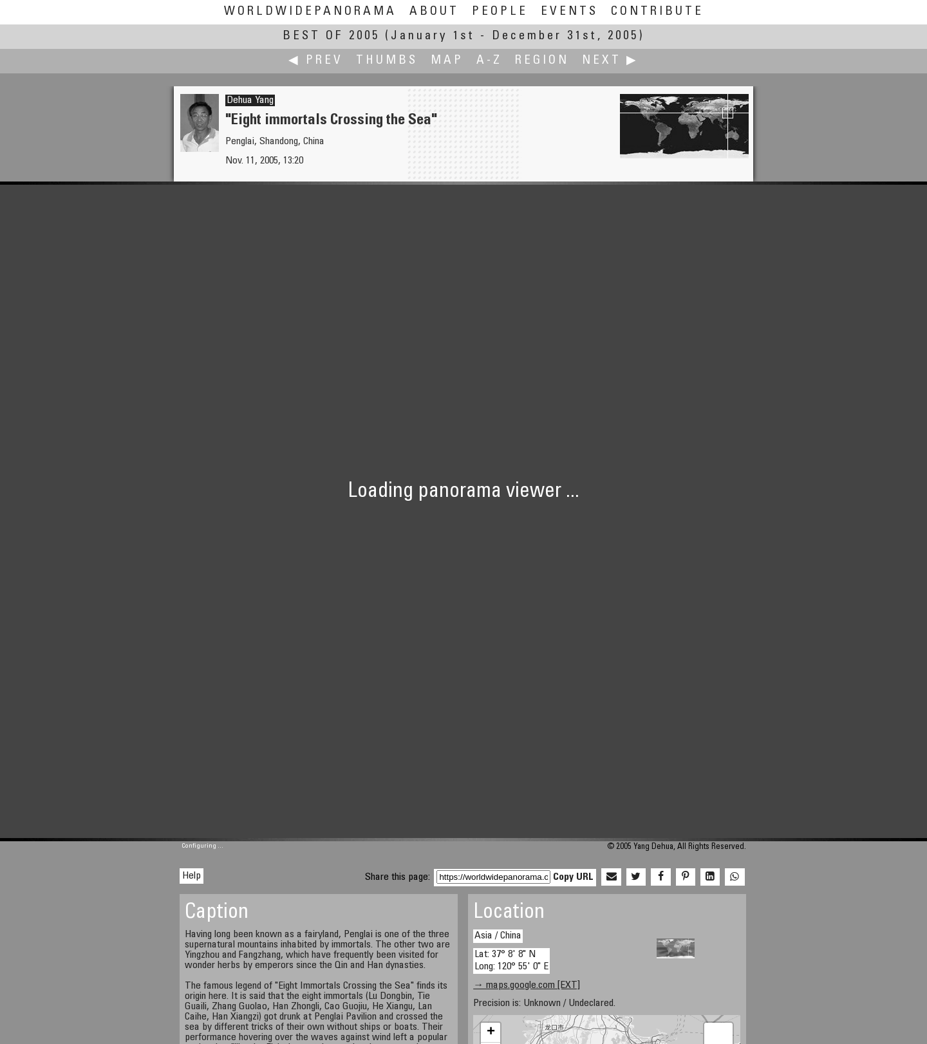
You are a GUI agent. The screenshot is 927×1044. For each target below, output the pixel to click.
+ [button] (491, 1032)
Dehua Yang (250, 100)
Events (569, 12)
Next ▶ (610, 61)
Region (542, 61)
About (434, 12)
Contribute (657, 12)
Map (447, 61)
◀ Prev (315, 61)
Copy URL (573, 877)
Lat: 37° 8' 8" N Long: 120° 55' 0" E (511, 960)
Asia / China (497, 936)
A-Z (489, 61)
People (500, 12)
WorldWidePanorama (310, 12)
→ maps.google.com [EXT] (526, 985)
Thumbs (387, 61)
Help (191, 876)
